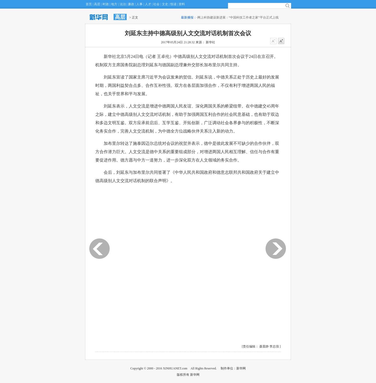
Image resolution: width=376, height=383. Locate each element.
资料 (182, 4)
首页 (89, 4)
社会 (156, 4)
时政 (106, 4)
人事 (139, 4)
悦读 (173, 4)
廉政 (131, 4)
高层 (97, 4)
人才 (148, 4)
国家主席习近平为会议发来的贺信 (160, 77)
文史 (165, 4)
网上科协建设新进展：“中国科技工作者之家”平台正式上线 (239, 17)
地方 (114, 4)
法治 (123, 4)
